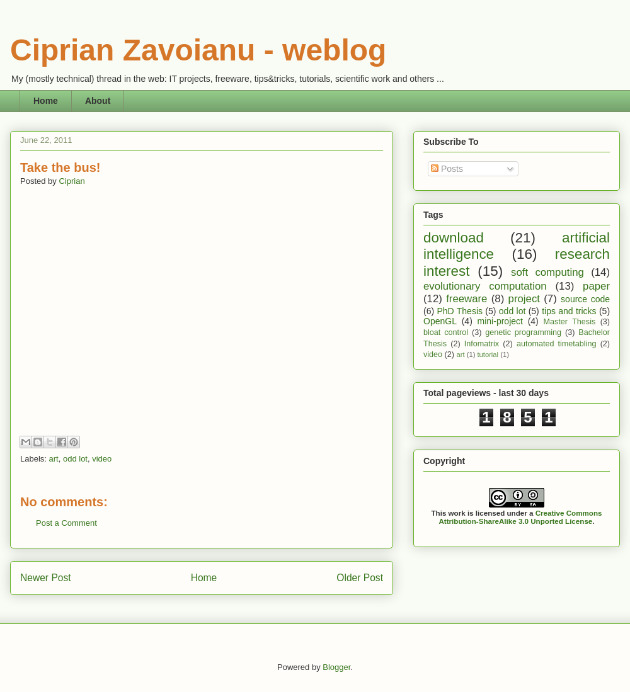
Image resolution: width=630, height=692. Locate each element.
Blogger (336, 667)
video (102, 458)
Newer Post (45, 577)
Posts (447, 169)
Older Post (359, 577)
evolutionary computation (485, 286)
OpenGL (440, 321)
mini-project (500, 321)
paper (596, 286)
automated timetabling (557, 343)
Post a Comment (66, 523)
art (54, 458)
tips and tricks (569, 311)
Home (45, 101)
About (97, 101)
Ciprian (71, 181)
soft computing (547, 272)
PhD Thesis (460, 311)
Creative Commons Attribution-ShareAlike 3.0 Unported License (520, 517)
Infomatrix (481, 343)
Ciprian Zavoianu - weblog (198, 50)
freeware (466, 299)
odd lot (75, 458)
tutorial (487, 354)
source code (585, 299)
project (524, 299)
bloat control (445, 332)
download (453, 238)
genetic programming (523, 332)
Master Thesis (570, 321)
